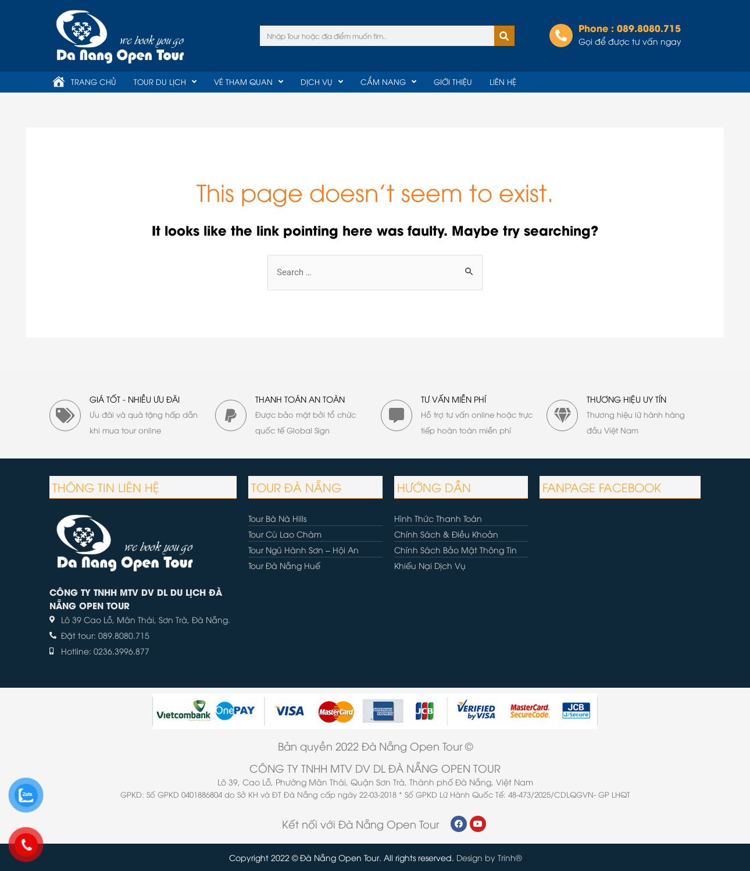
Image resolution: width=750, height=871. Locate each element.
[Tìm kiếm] (504, 36)
